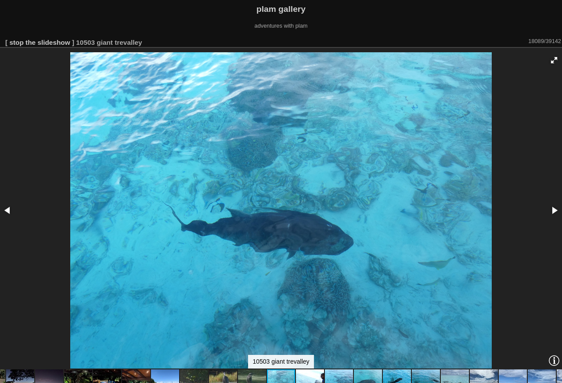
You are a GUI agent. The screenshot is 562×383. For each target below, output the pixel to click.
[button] (554, 60)
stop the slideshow (39, 42)
